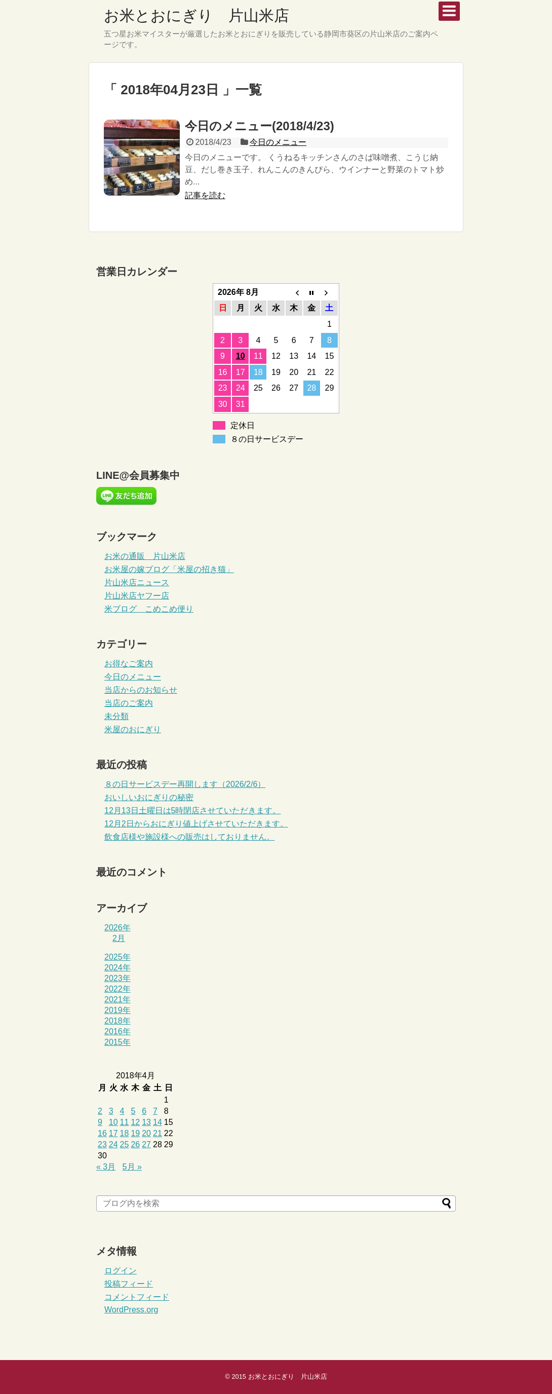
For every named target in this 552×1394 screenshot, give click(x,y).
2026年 (117, 927)
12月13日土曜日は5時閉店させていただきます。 (192, 810)
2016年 (117, 1031)
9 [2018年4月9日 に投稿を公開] (100, 1122)
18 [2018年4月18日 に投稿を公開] (124, 1133)
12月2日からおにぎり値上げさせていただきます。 (196, 823)
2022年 (117, 989)
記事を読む (205, 195)
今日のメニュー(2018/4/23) (259, 126)
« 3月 (105, 1166)
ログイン (120, 1270)
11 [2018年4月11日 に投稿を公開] (124, 1122)
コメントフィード (136, 1297)
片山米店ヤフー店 (136, 595)
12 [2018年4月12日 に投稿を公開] (135, 1122)
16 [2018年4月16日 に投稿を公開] (102, 1133)
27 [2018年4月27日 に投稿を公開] (146, 1144)
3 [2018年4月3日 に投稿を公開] (111, 1111)
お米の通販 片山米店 (144, 556)
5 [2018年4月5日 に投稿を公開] (133, 1111)
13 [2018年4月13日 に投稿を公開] (146, 1122)
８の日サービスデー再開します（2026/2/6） (184, 784)
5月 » (132, 1166)
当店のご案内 (128, 703)
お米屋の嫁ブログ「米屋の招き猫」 (169, 569)
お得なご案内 (128, 663)
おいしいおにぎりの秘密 (148, 797)
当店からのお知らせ (140, 690)
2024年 (117, 967)
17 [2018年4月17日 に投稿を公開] (113, 1133)
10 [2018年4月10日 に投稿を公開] (113, 1122)
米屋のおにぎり (132, 729)
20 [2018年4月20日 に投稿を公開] (146, 1133)
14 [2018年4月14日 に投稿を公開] (157, 1122)
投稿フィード (128, 1283)
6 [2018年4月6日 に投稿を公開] (144, 1111)
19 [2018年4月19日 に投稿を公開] (135, 1133)
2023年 (117, 978)
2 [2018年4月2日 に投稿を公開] (100, 1111)
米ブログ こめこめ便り (148, 609)
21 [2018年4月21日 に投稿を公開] (157, 1133)
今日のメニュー (278, 142)
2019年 (117, 1010)
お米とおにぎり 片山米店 (196, 15)
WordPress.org (131, 1309)
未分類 (116, 716)
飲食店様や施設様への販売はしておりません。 (189, 837)
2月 (118, 938)
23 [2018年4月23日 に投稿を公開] (102, 1144)
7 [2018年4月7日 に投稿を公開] (155, 1111)
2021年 (117, 999)
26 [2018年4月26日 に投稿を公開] (135, 1144)
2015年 (117, 1042)
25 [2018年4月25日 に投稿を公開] (124, 1144)
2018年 (117, 1020)
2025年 (117, 957)
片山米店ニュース (136, 582)
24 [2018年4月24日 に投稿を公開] (113, 1144)
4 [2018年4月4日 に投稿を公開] (122, 1111)
